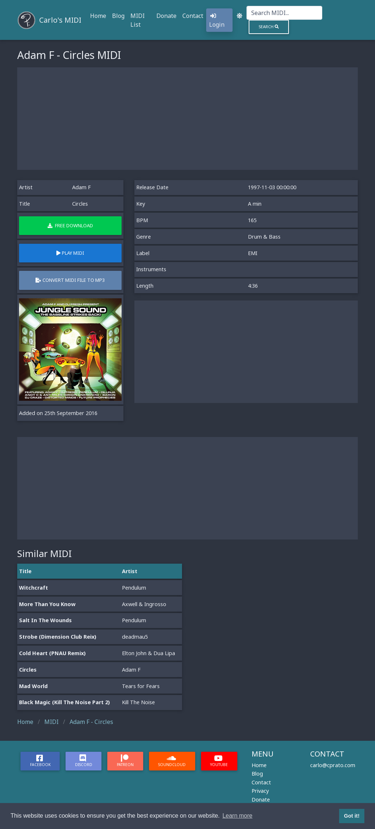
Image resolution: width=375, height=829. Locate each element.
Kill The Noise (138, 702)
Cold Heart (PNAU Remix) (52, 653)
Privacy (260, 790)
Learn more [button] (237, 816)
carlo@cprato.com (332, 765)
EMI (252, 253)
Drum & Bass (264, 236)
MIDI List (137, 20)
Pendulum (134, 587)
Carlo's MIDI (60, 20)
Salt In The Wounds (45, 620)
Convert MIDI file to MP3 (70, 280)
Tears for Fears (141, 686)
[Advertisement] (187, 118)
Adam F (81, 187)
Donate (166, 16)
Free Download (70, 225)
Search (269, 26)
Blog (118, 16)
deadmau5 (135, 636)
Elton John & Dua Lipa (148, 653)
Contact (192, 16)
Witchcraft (33, 587)
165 (252, 220)
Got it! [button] (351, 816)
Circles (28, 669)
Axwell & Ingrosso (144, 604)
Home (98, 16)
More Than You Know (47, 604)
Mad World (33, 686)
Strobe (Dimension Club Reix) (57, 636)
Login (216, 21)
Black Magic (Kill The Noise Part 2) (64, 702)
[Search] (284, 13)
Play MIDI (70, 253)
